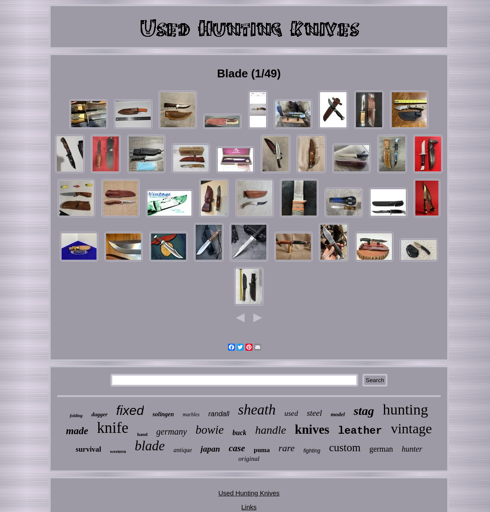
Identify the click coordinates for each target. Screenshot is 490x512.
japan (210, 448)
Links (248, 507)
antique (182, 450)
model (338, 414)
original (248, 458)
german (381, 449)
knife (112, 427)
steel (314, 413)
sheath (257, 410)
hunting (405, 409)
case (237, 448)
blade (150, 445)
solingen (163, 414)
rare (287, 447)
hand (142, 434)
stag (364, 411)
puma (262, 449)
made (77, 430)
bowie (210, 429)
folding (76, 415)
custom (345, 447)
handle (270, 430)
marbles (191, 414)
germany (171, 431)
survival (88, 449)
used (291, 413)
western (118, 451)
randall (218, 414)
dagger (99, 414)
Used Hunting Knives (249, 493)
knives (312, 429)
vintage (411, 428)
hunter (412, 449)
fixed (130, 410)
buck (239, 432)
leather (360, 431)
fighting (312, 451)
